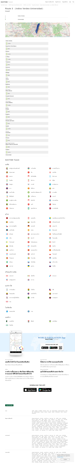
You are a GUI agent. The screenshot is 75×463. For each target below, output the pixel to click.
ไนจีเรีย (60, 430)
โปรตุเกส (57, 426)
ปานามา (61, 427)
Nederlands (34, 413)
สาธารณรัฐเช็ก (65, 423)
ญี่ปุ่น (43, 419)
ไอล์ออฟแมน (47, 425)
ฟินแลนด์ (47, 424)
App (70, 1)
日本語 (33, 410)
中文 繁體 (40, 410)
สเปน (44, 424)
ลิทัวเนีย (54, 425)
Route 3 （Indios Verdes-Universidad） (24, 8)
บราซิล (33, 430)
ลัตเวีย (63, 425)
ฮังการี (35, 425)
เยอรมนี (33, 424)
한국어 (48, 410)
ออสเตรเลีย (43, 430)
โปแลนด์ (53, 426)
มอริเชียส (56, 430)
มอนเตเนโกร (34, 426)
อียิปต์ (53, 430)
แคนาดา (54, 427)
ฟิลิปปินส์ (45, 420)
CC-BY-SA (68, 36)
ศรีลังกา (59, 419)
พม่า (62, 419)
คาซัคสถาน (53, 419)
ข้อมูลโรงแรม (58, 1)
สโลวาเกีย (40, 427)
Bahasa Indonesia (61, 410)
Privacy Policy (60, 457)
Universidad (21, 19)
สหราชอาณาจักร (56, 424)
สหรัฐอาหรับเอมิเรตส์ (35, 418)
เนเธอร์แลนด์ (45, 426)
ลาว (56, 419)
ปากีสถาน (49, 420)
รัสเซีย (51, 427)
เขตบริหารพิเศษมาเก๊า (35, 420)
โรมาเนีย (60, 426)
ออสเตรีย (37, 423)
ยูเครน (47, 427)
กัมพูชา (46, 419)
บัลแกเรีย (54, 423)
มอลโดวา (66, 425)
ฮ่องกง (60, 418)
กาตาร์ (53, 420)
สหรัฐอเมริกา (66, 427)
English (36, 410)
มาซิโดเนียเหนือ (39, 426)
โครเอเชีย (38, 425)
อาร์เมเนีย (41, 418)
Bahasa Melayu (54, 410)
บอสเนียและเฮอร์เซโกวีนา (44, 423)
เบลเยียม (50, 423)
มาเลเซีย (41, 420)
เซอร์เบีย (64, 426)
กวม (47, 430)
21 (36, 31)
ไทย (50, 410)
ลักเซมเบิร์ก (59, 425)
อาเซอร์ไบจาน (46, 418)
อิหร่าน (40, 419)
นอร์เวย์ (49, 426)
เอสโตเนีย (41, 424)
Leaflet (54, 36)
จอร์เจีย (57, 418)
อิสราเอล (33, 419)
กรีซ (32, 425)
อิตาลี (51, 425)
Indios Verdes (21, 16)
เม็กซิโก (57, 427)
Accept (65, 459)
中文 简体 (44, 410)
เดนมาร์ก (36, 424)
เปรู (40, 430)
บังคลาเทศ (51, 418)
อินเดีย (37, 419)
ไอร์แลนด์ (42, 425)
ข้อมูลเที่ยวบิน (65, 1)
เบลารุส (44, 427)
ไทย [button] (73, 1)
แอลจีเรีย (50, 430)
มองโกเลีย (65, 419)
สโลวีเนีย (36, 427)
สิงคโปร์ (62, 420)
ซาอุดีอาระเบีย (57, 420)
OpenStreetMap (59, 36)
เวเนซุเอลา (37, 430)
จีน (54, 418)
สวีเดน (33, 427)
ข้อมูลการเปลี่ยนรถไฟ (49, 1)
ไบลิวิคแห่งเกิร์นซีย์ (63, 424)
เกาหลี (49, 419)
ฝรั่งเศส (51, 424)
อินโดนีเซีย (64, 418)
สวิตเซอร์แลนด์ (59, 423)
